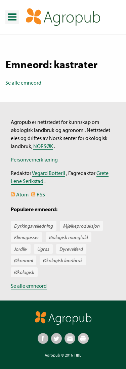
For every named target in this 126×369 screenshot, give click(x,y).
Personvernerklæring (34, 159)
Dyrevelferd (71, 249)
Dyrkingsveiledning (33, 226)
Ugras (43, 249)
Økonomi (23, 260)
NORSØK (43, 146)
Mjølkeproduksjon (81, 226)
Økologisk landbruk (63, 260)
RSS (41, 194)
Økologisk (24, 272)
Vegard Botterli (48, 173)
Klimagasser (26, 237)
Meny (11, 12)
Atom (22, 194)
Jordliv (20, 249)
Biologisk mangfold (68, 237)
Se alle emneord (23, 82)
